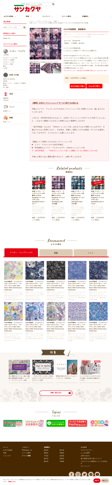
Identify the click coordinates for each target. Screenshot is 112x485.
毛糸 (8, 94)
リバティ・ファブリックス (44, 21)
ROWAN (5, 100)
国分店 (62, 450)
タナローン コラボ (8, 62)
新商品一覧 (6, 38)
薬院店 (46, 453)
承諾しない (105, 481)
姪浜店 (46, 450)
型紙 (8, 117)
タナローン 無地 (8, 64)
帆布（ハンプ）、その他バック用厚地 (14, 83)
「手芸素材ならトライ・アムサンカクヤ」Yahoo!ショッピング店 (59, 148)
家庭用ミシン (7, 111)
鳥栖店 (62, 453)
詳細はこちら (13, 481)
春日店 (46, 458)
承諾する (96, 481)
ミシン (9, 107)
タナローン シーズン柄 (10, 58)
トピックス (7, 455)
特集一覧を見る (56, 392)
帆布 (55, 21)
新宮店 (46, 461)
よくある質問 (85, 453)
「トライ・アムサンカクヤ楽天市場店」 (49, 145)
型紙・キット (7, 122)
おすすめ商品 (7, 450)
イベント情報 (26, 455)
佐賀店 (62, 455)
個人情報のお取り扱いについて (91, 458)
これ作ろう (25, 447)
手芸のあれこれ (27, 450)
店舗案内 (85, 13)
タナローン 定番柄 (8, 60)
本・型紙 (6, 87)
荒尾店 (62, 458)
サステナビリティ (87, 450)
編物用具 (6, 98)
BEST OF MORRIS (9, 79)
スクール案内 (66, 13)
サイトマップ (85, 466)
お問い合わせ (85, 455)
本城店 (62, 461)
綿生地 (5, 81)
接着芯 (5, 85)
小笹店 (46, 455)
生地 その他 (11, 75)
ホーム (31, 21)
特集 (4, 453)
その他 (5, 68)
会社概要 (84, 447)
